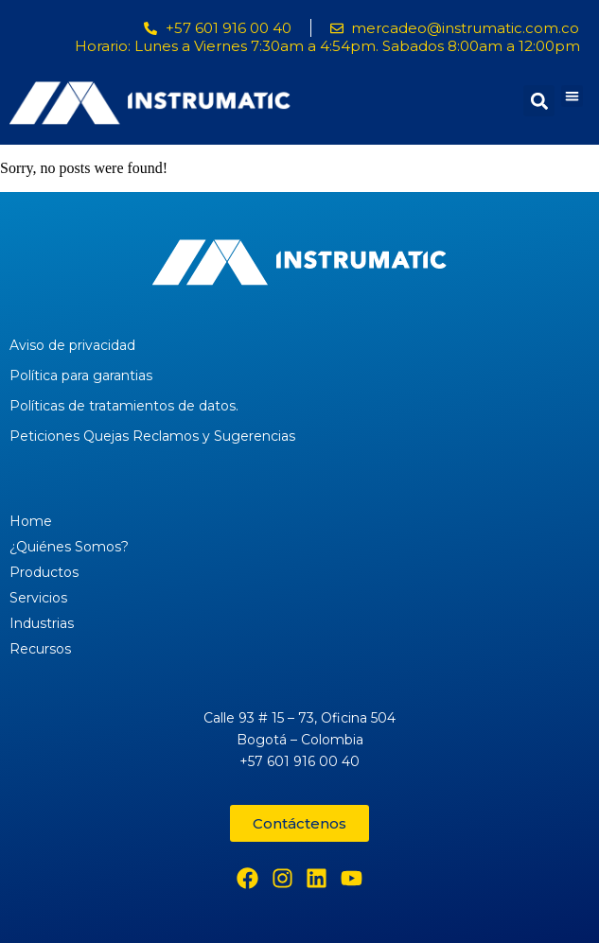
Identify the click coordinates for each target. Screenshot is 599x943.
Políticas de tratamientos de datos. (123, 405)
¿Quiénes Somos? (69, 546)
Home (30, 521)
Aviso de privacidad (72, 345)
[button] (572, 96)
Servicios (38, 597)
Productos (44, 572)
